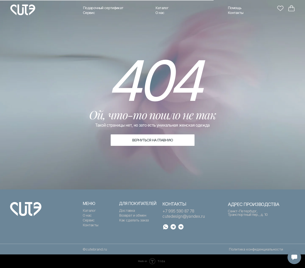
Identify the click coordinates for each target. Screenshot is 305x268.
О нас (160, 12)
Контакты (236, 12)
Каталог (161, 8)
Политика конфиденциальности (256, 249)
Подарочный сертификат (103, 8)
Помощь (234, 8)
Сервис (89, 12)
